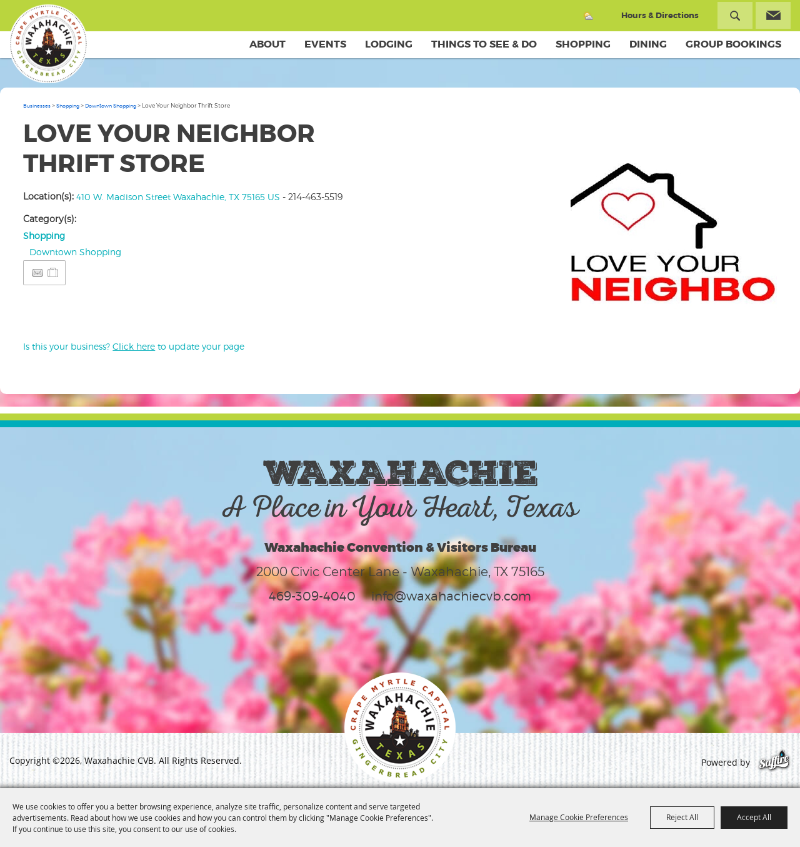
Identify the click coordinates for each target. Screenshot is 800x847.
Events (325, 44)
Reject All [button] (682, 817)
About (267, 44)
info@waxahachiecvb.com (451, 596)
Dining (648, 44)
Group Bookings (733, 44)
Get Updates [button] (773, 15)
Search (735, 15)
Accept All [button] (754, 817)
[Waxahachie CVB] (48, 43)
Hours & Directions (660, 15)
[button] (674, 222)
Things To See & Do (484, 44)
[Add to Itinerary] (53, 272)
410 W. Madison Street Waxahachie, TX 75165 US (178, 196)
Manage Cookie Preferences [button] (578, 817)
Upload (755, 310)
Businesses (37, 106)
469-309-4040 (312, 596)
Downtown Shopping (110, 106)
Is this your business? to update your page (133, 346)
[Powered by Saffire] (774, 762)
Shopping (583, 44)
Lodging (388, 44)
